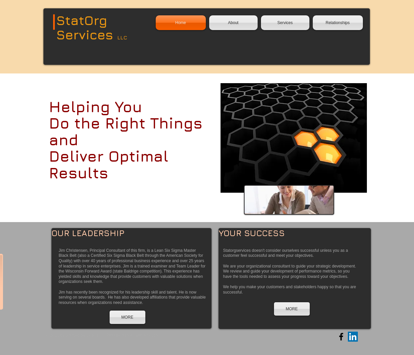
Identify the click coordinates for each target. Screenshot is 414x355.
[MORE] (127, 317)
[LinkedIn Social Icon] (353, 337)
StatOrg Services (86, 27)
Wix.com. (152, 335)
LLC (122, 37)
